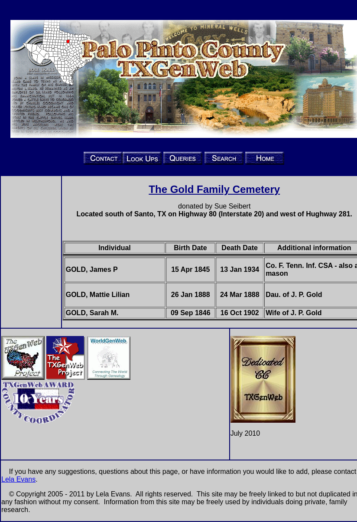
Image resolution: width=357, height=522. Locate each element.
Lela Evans (18, 479)
